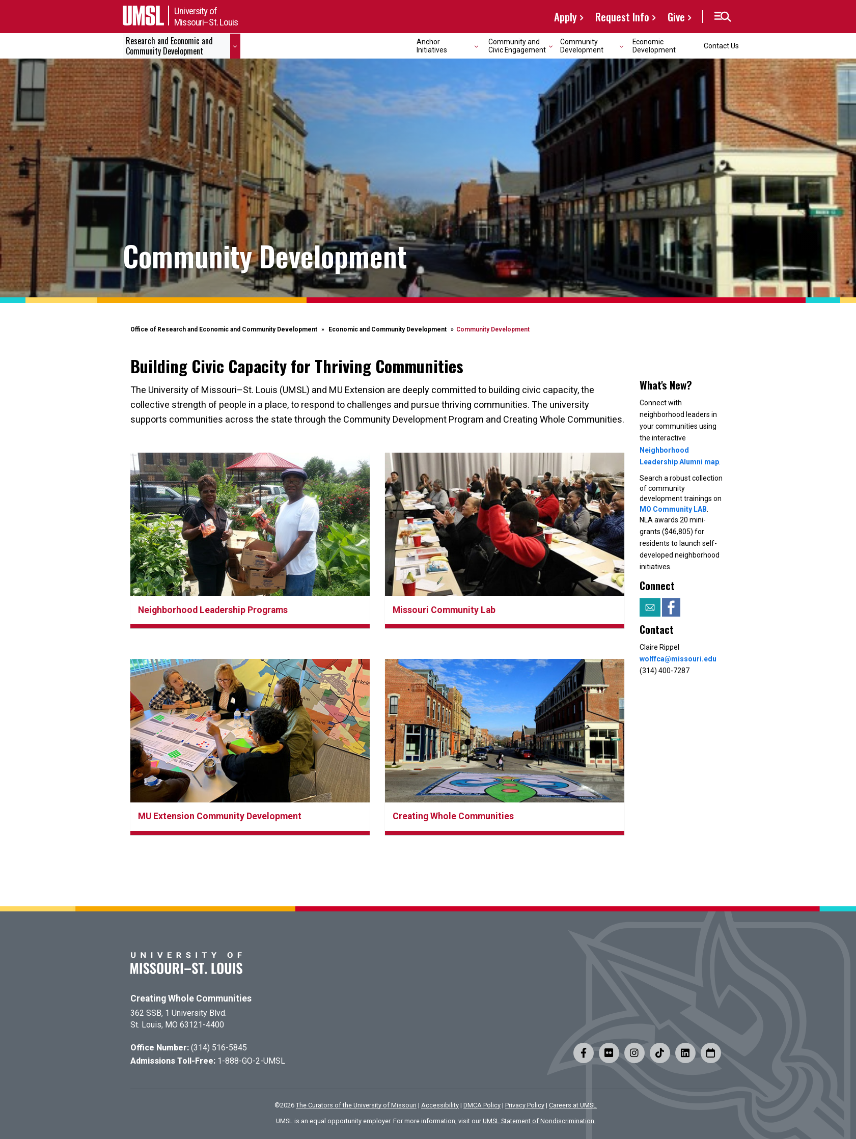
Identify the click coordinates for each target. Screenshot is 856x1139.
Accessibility (440, 1105)
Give (676, 16)
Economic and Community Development (387, 329)
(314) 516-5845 (219, 1047)
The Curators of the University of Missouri (356, 1105)
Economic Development (654, 45)
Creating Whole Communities (191, 998)
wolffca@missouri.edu (678, 659)
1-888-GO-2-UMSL (251, 1061)
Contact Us (721, 46)
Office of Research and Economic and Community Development (223, 329)
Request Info (622, 16)
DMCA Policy (482, 1105)
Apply (565, 16)
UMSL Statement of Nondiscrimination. (539, 1121)
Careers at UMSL (573, 1105)
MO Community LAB (673, 509)
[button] (722, 17)
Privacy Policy (524, 1105)
